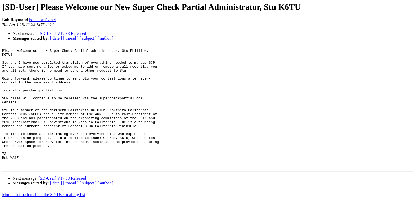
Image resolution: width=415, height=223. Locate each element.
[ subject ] (88, 38)
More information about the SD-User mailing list (43, 218)
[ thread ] (71, 38)
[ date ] (56, 38)
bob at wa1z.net (42, 19)
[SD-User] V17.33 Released (62, 33)
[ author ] (106, 38)
